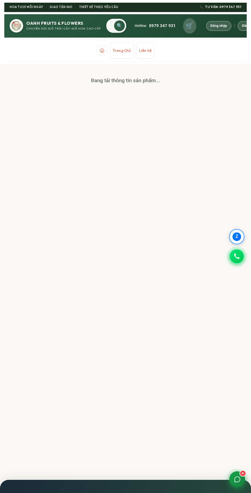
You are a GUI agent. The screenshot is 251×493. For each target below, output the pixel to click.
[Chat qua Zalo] (236, 236)
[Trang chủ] (102, 51)
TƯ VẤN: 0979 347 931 (220, 7)
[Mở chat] (236, 478)
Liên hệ (145, 51)
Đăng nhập (219, 26)
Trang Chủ (121, 51)
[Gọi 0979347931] (236, 257)
